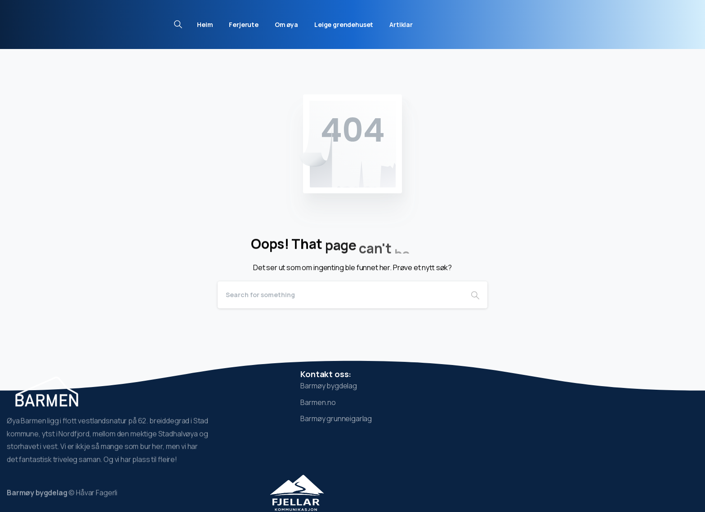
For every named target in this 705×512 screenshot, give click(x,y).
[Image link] (297, 492)
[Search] (340, 294)
